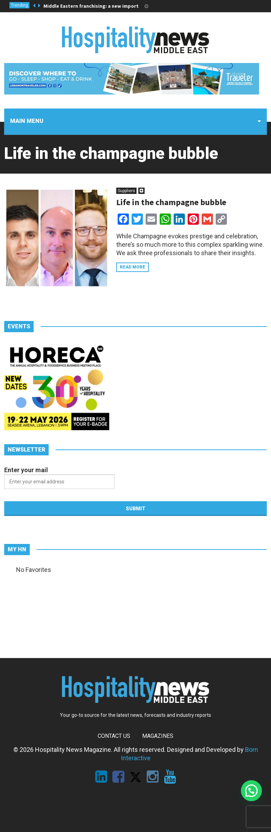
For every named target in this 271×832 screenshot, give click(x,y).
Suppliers (126, 190)
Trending (19, 5)
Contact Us (114, 736)
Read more (132, 267)
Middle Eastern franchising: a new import (91, 6)
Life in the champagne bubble (171, 202)
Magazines (157, 736)
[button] (251, 790)
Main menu (26, 121)
